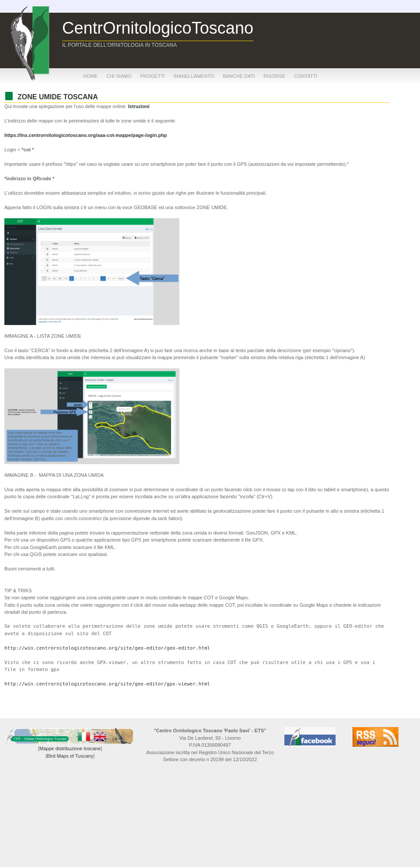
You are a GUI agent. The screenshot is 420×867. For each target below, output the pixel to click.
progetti (152, 76)
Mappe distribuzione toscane (70, 748)
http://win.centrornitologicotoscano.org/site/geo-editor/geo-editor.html (107, 648)
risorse (275, 76)
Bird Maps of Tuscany (70, 756)
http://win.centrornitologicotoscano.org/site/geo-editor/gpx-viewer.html (107, 684)
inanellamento (194, 76)
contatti (305, 76)
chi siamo (118, 76)
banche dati (239, 76)
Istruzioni (139, 106)
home (90, 76)
